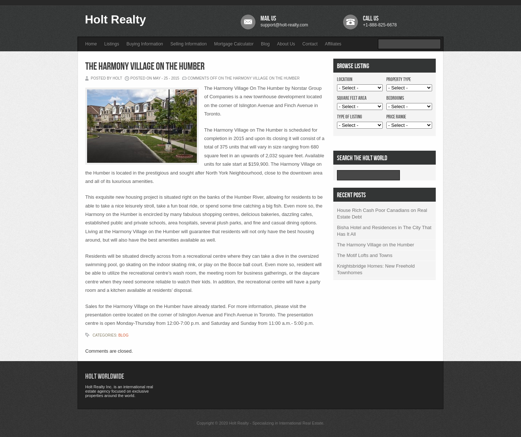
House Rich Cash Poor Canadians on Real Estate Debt (382, 214)
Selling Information (188, 44)
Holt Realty (115, 19)
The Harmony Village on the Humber (145, 66)
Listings (111, 44)
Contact (310, 44)
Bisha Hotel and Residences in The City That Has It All (384, 231)
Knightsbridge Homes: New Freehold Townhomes (376, 269)
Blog (265, 44)
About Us (286, 44)
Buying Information (145, 44)
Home (91, 44)
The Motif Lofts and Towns (365, 255)
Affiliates (333, 44)
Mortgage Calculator (234, 44)
